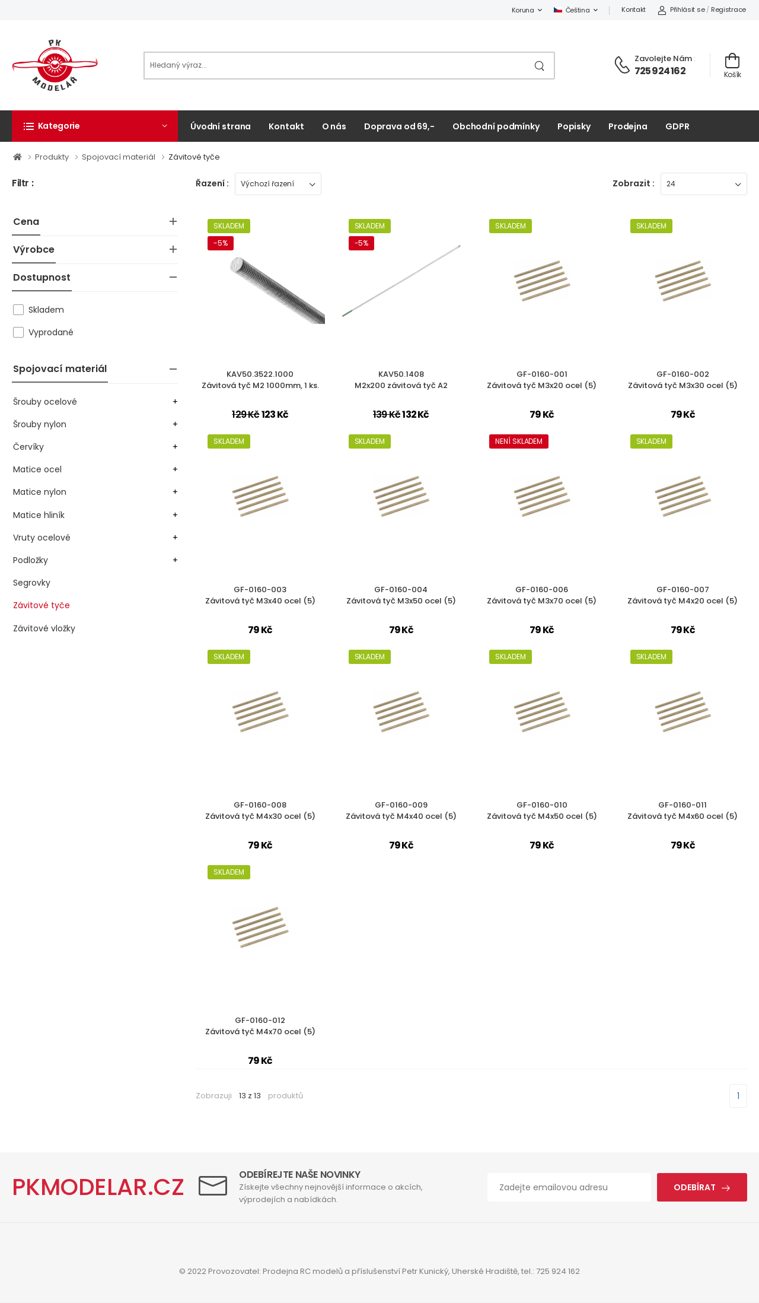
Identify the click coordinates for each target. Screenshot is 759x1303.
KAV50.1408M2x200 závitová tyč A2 (401, 380)
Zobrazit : (634, 183)
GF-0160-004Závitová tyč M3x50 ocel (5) (401, 595)
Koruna (523, 10)
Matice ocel (37, 469)
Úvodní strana (220, 126)
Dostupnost (42, 277)
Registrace (728, 9)
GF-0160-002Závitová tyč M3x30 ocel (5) (683, 380)
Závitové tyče (41, 605)
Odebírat (695, 1187)
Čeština (572, 10)
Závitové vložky (44, 628)
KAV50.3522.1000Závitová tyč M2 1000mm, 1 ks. (260, 380)
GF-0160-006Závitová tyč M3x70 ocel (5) (542, 595)
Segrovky (31, 583)
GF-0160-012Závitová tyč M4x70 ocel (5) (260, 1026)
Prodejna (628, 126)
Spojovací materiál (60, 369)
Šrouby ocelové (45, 402)
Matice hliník (39, 515)
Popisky (574, 126)
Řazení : (212, 183)
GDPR (677, 126)
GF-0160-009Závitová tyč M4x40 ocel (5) (401, 810)
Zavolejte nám (663, 58)
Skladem (46, 310)
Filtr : (22, 183)
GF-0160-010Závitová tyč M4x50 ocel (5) (542, 810)
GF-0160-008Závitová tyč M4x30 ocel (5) (260, 810)
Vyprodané (51, 332)
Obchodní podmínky (496, 126)
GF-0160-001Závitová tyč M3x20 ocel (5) (542, 380)
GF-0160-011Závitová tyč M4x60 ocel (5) (682, 810)
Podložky (30, 560)
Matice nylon (39, 492)
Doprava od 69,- (399, 126)
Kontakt (633, 9)
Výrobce (34, 249)
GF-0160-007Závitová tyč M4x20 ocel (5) (682, 595)
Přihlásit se (681, 9)
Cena (26, 221)
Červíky (28, 447)
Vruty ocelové (42, 538)
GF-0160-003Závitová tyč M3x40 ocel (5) (260, 595)
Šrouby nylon (39, 424)
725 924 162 (659, 71)
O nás (334, 126)
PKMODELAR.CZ (98, 1187)
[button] (95, 125)
